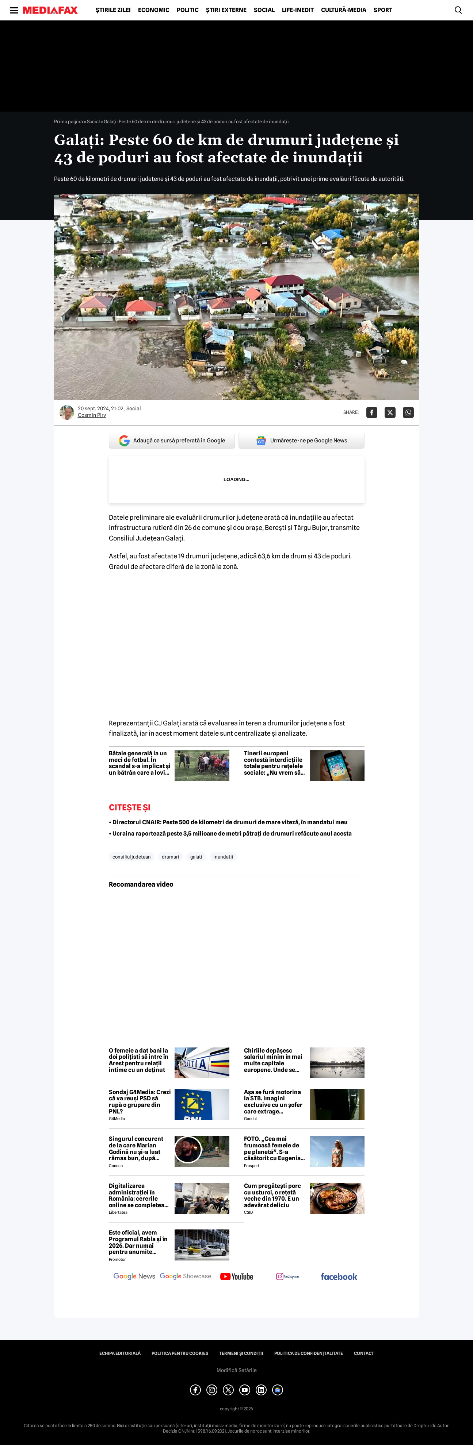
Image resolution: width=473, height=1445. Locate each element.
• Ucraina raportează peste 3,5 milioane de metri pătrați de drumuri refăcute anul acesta (230, 833)
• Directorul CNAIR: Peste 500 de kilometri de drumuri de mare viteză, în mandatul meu (228, 822)
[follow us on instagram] (287, 1277)
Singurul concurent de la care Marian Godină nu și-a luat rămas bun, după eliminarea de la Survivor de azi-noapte (136, 1148)
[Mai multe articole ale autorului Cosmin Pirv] (67, 412)
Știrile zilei (113, 10)
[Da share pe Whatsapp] (408, 412)
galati (196, 857)
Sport (383, 10)
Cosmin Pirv (92, 415)
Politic (188, 10)
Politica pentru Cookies (180, 1353)
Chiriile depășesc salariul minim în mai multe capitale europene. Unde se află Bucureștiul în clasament (273, 1060)
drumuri (170, 857)
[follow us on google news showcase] (185, 1277)
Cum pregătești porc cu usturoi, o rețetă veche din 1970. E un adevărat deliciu (272, 1195)
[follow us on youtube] (236, 1277)
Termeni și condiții (241, 1353)
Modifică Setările (237, 1370)
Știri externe (226, 10)
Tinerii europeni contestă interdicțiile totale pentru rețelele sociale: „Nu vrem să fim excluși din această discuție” (273, 763)
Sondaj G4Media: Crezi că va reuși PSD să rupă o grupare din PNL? (140, 1102)
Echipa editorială (120, 1353)
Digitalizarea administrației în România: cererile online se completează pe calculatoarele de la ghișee (140, 1195)
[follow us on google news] (134, 1277)
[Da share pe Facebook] (371, 412)
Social (264, 10)
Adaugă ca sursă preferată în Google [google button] (172, 440)
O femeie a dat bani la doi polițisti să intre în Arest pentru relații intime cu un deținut (138, 1060)
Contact (364, 1353)
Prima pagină (68, 121)
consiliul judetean (131, 857)
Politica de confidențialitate (308, 1353)
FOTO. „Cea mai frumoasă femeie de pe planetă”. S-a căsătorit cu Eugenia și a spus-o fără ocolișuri (272, 1148)
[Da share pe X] (390, 412)
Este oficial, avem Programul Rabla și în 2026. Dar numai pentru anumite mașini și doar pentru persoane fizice (138, 1242)
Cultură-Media (343, 10)
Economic (153, 10)
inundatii (223, 857)
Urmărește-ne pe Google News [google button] (301, 440)
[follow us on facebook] (339, 1277)
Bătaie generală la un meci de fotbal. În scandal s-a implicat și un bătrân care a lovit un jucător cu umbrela (140, 763)
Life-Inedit (298, 10)
